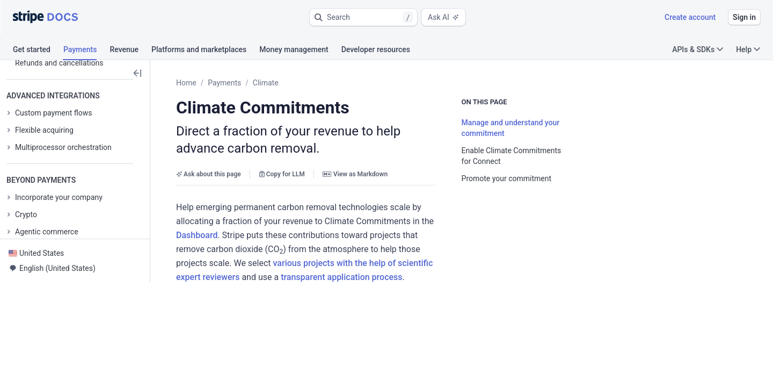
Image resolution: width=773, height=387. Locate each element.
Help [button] (748, 49)
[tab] (38, 51)
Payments (224, 82)
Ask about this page (208, 157)
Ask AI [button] (443, 17)
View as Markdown (355, 157)
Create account (690, 17)
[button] (363, 17)
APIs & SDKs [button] (697, 49)
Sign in (744, 17)
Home (186, 82)
